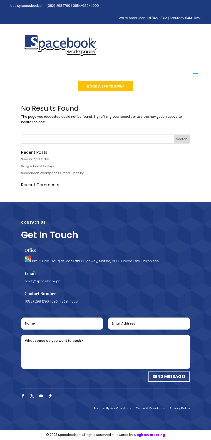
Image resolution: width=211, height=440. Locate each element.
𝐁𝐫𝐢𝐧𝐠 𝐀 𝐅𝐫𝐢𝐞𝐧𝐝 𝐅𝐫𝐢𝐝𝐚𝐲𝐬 (37, 166)
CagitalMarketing (149, 435)
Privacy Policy (180, 409)
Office (30, 250)
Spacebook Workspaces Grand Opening (52, 173)
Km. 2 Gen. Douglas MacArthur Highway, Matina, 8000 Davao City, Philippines (95, 261)
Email (30, 273)
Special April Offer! (35, 159)
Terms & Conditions (150, 409)
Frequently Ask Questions (112, 409)
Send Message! (169, 376)
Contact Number (40, 293)
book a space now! (105, 86)
